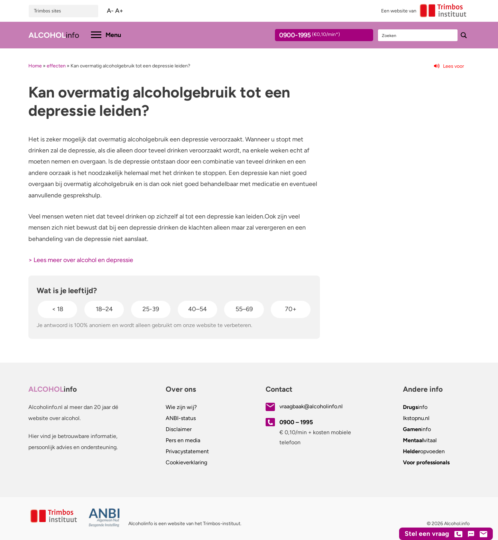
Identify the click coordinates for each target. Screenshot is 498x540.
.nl (416, 418)
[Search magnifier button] (464, 35)
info (415, 407)
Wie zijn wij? (181, 407)
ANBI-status (181, 418)
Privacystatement (187, 451)
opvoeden (424, 451)
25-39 (150, 309)
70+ (290, 309)
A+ (119, 11)
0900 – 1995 (296, 422)
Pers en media (183, 440)
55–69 (244, 309)
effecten (56, 66)
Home (35, 66)
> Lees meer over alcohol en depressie (80, 260)
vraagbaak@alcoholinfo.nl (311, 406)
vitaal (420, 440)
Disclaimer (179, 429)
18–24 (104, 309)
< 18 (57, 309)
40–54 (197, 309)
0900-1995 (318, 36)
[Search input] (418, 35)
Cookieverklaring (186, 462)
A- (110, 11)
